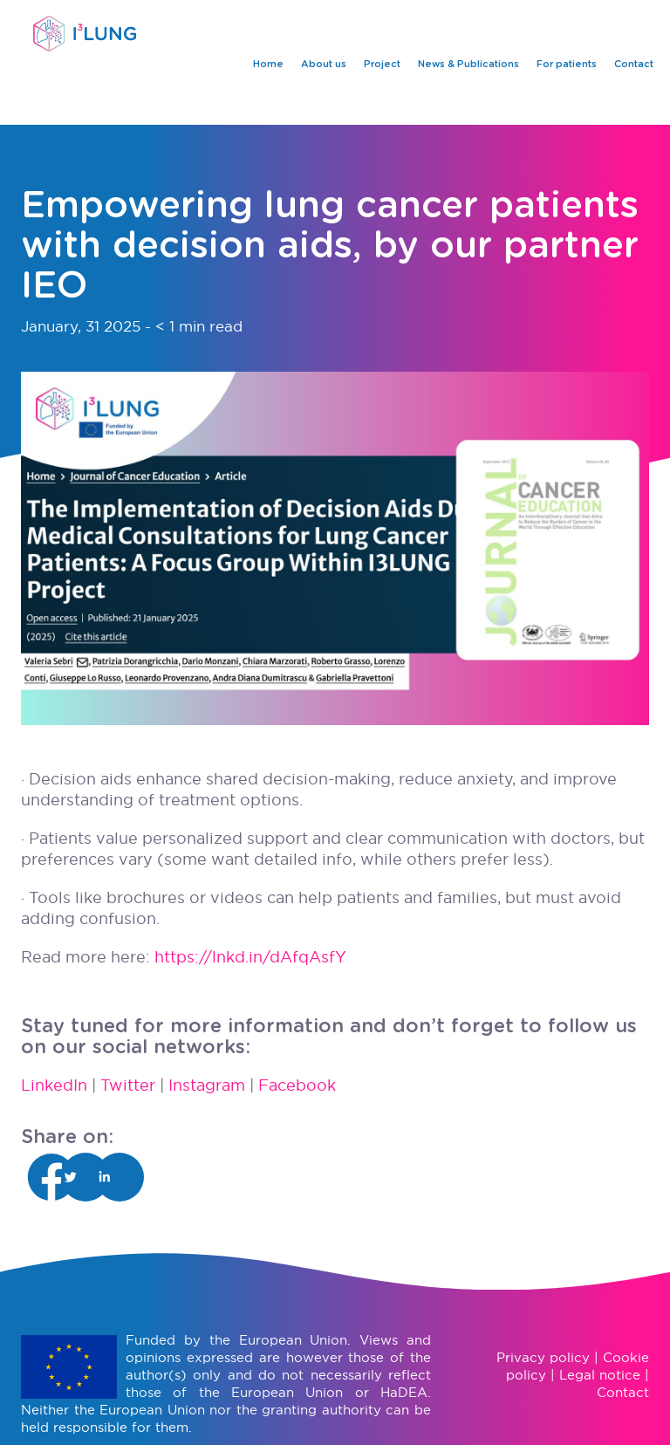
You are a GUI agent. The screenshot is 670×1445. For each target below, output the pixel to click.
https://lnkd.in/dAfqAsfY (250, 956)
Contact (633, 64)
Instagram (206, 1085)
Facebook (297, 1085)
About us (323, 64)
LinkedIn (54, 1085)
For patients (567, 64)
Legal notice (599, 1374)
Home (268, 64)
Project (382, 64)
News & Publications (468, 64)
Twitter (127, 1085)
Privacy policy (543, 1357)
